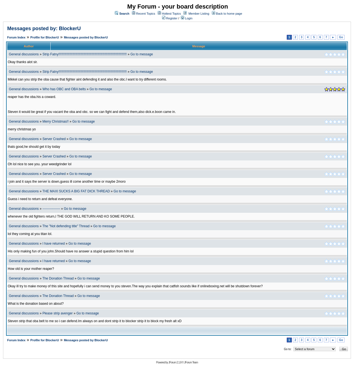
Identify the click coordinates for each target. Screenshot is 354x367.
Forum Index (16, 37)
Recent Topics (145, 13)
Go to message (141, 54)
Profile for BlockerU (44, 37)
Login (186, 18)
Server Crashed (54, 139)
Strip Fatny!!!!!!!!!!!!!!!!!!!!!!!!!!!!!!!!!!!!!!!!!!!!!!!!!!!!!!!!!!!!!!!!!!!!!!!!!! (84, 54)
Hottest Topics (171, 13)
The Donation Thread (58, 278)
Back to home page (229, 13)
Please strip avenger (57, 313)
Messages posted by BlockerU (86, 37)
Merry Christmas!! (55, 121)
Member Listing (198, 13)
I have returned (53, 243)
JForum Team (191, 362)
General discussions (24, 54)
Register (170, 18)
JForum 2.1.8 (174, 362)
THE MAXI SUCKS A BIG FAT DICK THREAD (76, 191)
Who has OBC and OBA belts (64, 89)
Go (341, 37)
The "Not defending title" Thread (65, 226)
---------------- (51, 209)
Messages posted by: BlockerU (44, 28)
